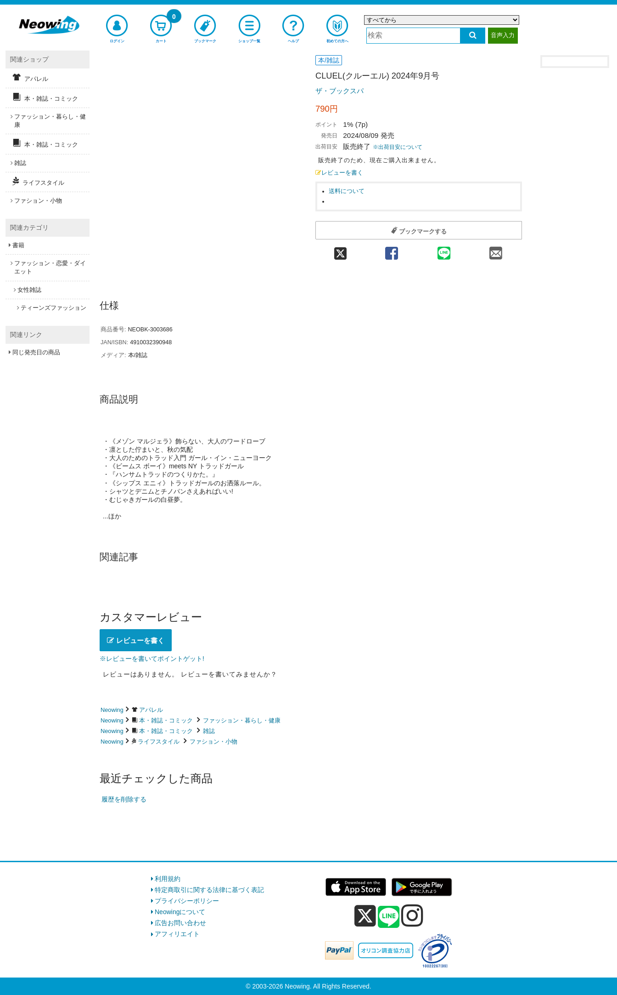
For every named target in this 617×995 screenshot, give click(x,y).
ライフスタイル (158, 741)
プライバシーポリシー (187, 900)
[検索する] (472, 36)
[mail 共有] (496, 250)
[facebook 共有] (391, 250)
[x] (365, 916)
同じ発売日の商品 (36, 352)
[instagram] (412, 915)
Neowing (112, 709)
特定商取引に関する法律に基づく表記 (209, 889)
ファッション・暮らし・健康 (241, 720)
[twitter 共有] (340, 250)
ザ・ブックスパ (339, 91)
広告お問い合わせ (180, 923)
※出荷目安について (397, 147)
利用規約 (167, 878)
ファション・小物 (213, 741)
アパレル (151, 709)
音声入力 (503, 35)
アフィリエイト (177, 934)
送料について (347, 191)
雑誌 (209, 731)
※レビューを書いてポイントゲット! (152, 658)
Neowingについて (180, 911)
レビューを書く (339, 173)
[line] (389, 917)
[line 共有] (444, 250)
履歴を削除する (123, 799)
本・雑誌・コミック (166, 720)
